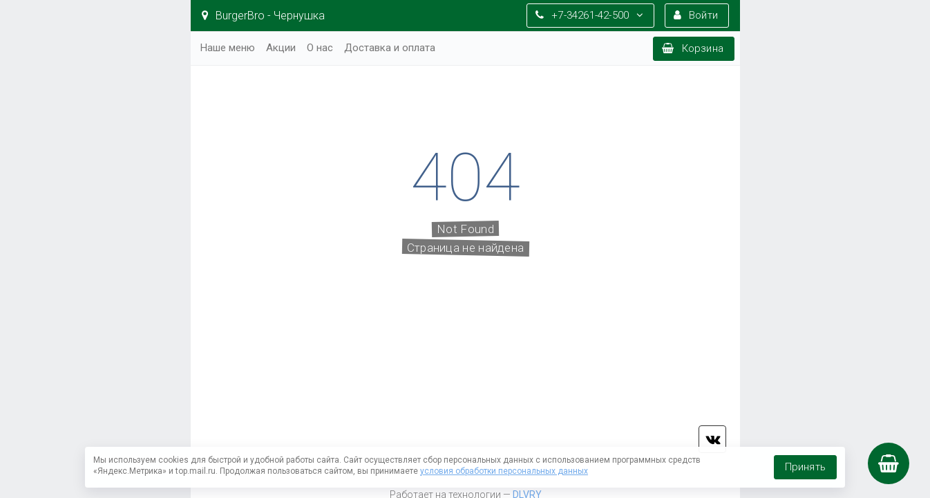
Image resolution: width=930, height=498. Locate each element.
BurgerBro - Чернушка (263, 15)
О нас (320, 48)
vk (712, 439)
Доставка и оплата (389, 48)
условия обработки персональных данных (504, 471)
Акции (281, 48)
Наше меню (227, 48)
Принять (805, 467)
